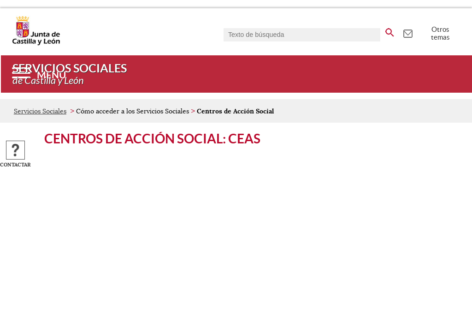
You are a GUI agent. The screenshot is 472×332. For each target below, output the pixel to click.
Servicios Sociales (40, 111)
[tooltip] (407, 32)
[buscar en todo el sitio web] (389, 31)
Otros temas (440, 33)
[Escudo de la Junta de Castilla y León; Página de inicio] (36, 43)
